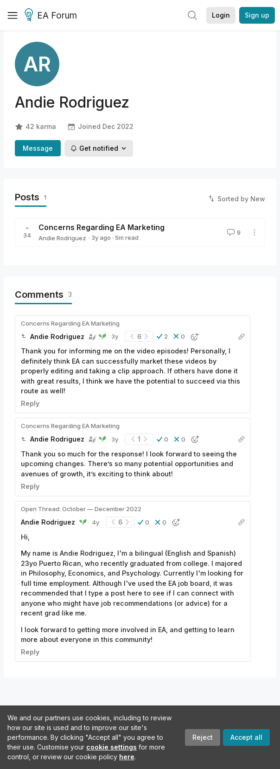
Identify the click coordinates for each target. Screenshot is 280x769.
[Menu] (12, 15)
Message (38, 148)
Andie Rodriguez (62, 238)
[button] (162, 336)
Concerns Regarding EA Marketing (101, 227)
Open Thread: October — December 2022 (81, 509)
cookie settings (111, 747)
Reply (30, 403)
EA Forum (52, 16)
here (126, 757)
